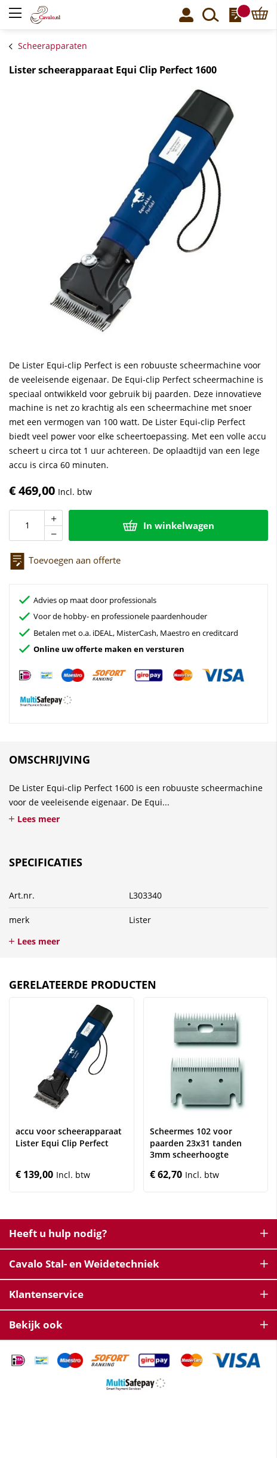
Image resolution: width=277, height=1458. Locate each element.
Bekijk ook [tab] (36, 1324)
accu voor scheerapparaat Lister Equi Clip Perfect (69, 1137)
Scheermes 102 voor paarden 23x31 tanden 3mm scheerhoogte (196, 1142)
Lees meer (38, 819)
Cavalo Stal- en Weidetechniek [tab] (84, 1264)
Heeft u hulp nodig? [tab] (58, 1233)
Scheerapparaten (52, 45)
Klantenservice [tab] (46, 1294)
